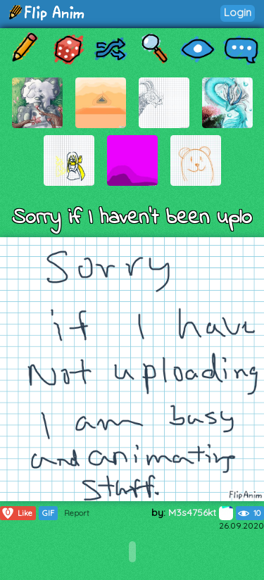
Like (16, 513)
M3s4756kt (200, 512)
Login (237, 12)
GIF (48, 513)
